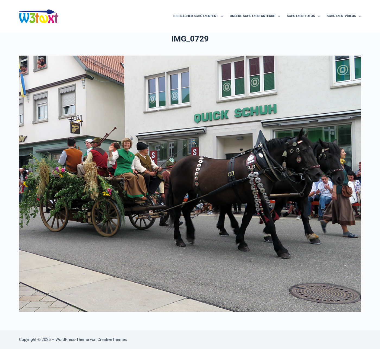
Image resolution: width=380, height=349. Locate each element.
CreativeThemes (112, 339)
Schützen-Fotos (304, 16)
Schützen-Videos (344, 16)
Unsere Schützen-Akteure (256, 16)
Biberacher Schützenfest (199, 16)
